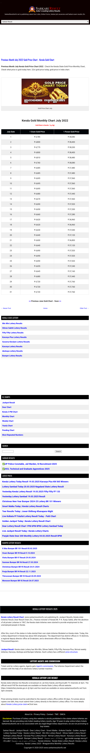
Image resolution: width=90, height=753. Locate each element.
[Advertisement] (45, 42)
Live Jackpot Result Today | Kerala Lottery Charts (25, 531)
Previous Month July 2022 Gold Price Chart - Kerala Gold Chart (27, 59)
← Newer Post (6, 308)
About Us (28, 714)
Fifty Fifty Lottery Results (13, 333)
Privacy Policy (39, 714)
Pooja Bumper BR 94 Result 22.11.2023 (19, 571)
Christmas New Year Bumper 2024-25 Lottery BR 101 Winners (31, 501)
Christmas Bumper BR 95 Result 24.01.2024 (20, 567)
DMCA (62, 714)
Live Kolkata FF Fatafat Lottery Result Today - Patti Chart (29, 516)
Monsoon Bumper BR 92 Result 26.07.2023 (20, 581)
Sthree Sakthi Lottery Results (14, 328)
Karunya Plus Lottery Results (14, 337)
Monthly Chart (8, 416)
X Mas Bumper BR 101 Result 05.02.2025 (19, 548)
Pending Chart (8, 430)
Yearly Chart (7, 426)
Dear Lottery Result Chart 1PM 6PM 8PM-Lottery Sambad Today (32, 526)
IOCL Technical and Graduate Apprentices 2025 (27, 469)
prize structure (71, 652)
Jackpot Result (8, 403)
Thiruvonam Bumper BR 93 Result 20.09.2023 (21, 576)
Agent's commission (44, 666)
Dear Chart (6, 407)
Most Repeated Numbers (12, 435)
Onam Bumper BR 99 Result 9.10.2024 (18, 553)
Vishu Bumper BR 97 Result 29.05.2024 (19, 558)
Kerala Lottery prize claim (16, 704)
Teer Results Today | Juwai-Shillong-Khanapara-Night (27, 511)
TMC (57, 714)
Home (45, 308)
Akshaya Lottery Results (12, 351)
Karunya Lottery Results (12, 346)
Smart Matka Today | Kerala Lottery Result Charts (25, 506)
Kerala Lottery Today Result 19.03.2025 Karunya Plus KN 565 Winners (35, 481)
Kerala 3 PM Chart (10, 412)
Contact (50, 714)
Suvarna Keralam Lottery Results (16, 342)
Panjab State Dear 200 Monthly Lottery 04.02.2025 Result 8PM (32, 536)
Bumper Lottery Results (12, 356)
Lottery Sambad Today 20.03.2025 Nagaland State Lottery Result (33, 486)
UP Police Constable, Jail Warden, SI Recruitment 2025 (31, 464)
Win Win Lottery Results (12, 323)
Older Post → (84, 308)
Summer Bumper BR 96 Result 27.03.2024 (20, 562)
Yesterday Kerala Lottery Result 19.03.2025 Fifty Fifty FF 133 (31, 491)
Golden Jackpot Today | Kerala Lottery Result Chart (26, 521)
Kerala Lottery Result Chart (12, 617)
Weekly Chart (7, 421)
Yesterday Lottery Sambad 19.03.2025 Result (23, 496)
